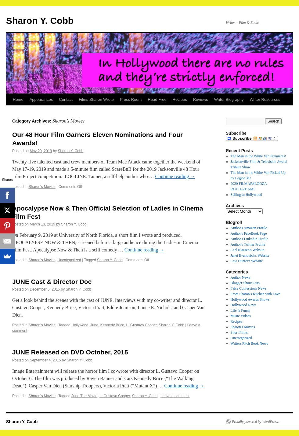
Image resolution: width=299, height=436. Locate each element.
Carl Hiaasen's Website (247, 250)
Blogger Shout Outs (245, 283)
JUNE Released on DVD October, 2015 (70, 352)
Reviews (200, 99)
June (94, 325)
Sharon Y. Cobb (40, 21)
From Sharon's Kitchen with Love (255, 294)
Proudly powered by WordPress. (255, 422)
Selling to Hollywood (246, 194)
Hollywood (79, 325)
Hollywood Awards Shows (250, 299)
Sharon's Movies (41, 187)
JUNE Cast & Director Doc (52, 281)
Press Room (131, 99)
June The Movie (84, 396)
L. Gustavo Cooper (141, 325)
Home (18, 99)
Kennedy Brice (112, 325)
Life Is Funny (240, 310)
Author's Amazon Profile (249, 228)
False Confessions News (248, 288)
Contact (66, 99)
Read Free (157, 99)
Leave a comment (174, 396)
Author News (240, 277)
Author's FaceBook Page (249, 233)
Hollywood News (243, 305)
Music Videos (241, 316)
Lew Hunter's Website (247, 261)
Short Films (239, 332)
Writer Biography (229, 99)
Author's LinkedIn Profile (249, 239)
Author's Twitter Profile (248, 244)
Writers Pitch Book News (249, 343)
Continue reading (175, 176)
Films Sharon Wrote (96, 99)
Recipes (180, 99)
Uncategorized (69, 260)
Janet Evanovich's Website (250, 255)
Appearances (41, 99)
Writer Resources (265, 99)
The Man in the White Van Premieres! (258, 156)
